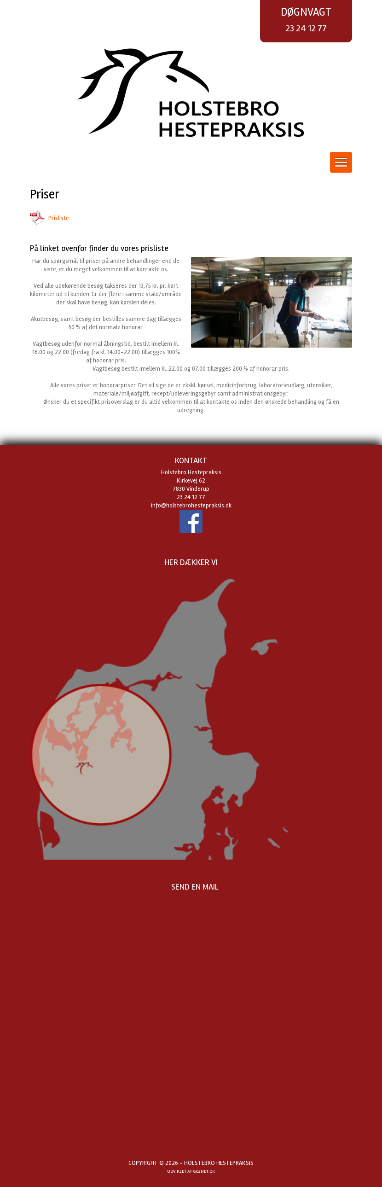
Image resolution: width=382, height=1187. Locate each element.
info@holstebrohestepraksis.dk (191, 505)
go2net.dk (204, 1171)
